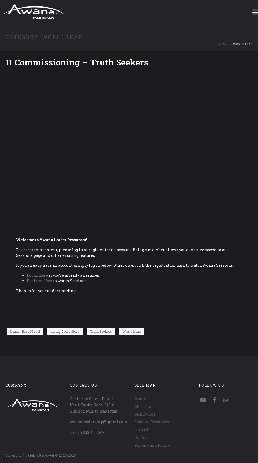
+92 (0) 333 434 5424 (88, 432)
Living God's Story (65, 331)
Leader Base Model (25, 331)
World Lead (131, 331)
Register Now (39, 280)
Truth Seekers (101, 331)
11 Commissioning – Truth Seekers (76, 62)
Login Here (37, 275)
